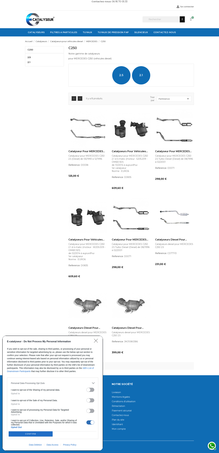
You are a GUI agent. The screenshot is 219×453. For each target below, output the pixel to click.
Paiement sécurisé (122, 410)
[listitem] (52, 383)
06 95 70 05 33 (119, 1)
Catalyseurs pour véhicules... (130, 151)
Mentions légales (121, 397)
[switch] (90, 390)
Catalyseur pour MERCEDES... (86, 151)
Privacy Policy (69, 445)
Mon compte (119, 429)
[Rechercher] (164, 19)
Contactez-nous (120, 415)
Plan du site (118, 419)
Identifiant (117, 424)
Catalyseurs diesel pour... (171, 239)
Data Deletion (35, 445)
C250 (30, 49)
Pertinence (174, 99)
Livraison (116, 392)
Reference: (74, 165)
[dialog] (52, 393)
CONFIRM (30, 434)
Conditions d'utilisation (124, 401)
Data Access (52, 445)
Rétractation (118, 406)
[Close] (97, 342)
